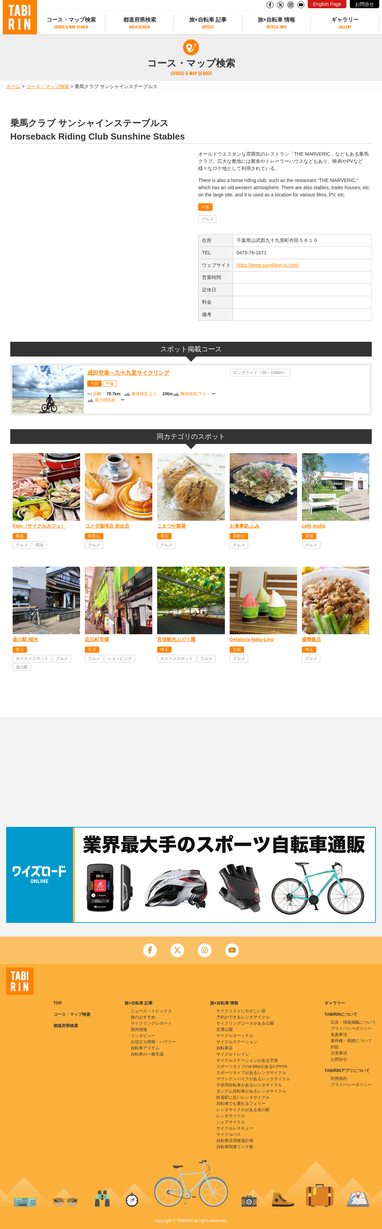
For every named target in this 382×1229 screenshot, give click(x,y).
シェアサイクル (230, 1122)
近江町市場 (97, 639)
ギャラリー (345, 20)
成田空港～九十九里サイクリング (128, 373)
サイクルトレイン (232, 1054)
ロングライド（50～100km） (260, 372)
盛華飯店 (311, 639)
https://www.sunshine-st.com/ (267, 265)
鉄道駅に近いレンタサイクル (243, 1097)
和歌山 (94, 536)
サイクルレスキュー (234, 1128)
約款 (335, 1047)
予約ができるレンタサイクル (243, 1017)
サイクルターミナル (234, 1035)
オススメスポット (32, 658)
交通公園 (224, 1029)
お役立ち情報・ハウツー (153, 1041)
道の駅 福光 (25, 639)
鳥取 (20, 536)
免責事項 (339, 1034)
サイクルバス (228, 1134)
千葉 (205, 207)
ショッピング (119, 658)
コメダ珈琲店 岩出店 (107, 526)
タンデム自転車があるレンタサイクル (251, 1091)
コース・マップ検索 (71, 20)
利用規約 (339, 1078)
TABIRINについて (340, 1014)
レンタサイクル (230, 1115)
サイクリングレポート (151, 1023)
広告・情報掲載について (353, 1022)
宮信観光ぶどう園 (176, 639)
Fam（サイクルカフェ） (39, 526)
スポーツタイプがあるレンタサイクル (251, 1072)
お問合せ (364, 4)
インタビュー (143, 1035)
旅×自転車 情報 (276, 20)
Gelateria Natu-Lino (252, 639)
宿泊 (39, 545)
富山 (20, 649)
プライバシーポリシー (351, 1028)
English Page (327, 4)
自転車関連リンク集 (234, 1146)
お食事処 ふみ (245, 526)
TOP (57, 1003)
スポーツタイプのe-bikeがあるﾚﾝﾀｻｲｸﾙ (251, 1066)
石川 (92, 649)
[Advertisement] (191, 772)
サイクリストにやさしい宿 (241, 1011)
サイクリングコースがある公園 (245, 1023)
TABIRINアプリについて (347, 1070)
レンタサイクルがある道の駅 (243, 1109)
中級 (110, 383)
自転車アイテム (145, 1048)
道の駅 (22, 667)
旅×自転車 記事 (208, 20)
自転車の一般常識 (147, 1054)
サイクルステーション (236, 1041)
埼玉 (164, 536)
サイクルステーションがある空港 (247, 1060)
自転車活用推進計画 (234, 1140)
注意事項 (339, 1053)
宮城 (309, 536)
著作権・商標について (351, 1040)
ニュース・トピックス (151, 1011)
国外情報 (139, 1029)
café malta (313, 526)
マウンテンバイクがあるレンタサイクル (253, 1078)
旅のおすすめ (143, 1017)
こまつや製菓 (171, 526)
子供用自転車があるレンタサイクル (249, 1085)
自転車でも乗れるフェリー (241, 1103)
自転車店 (224, 1048)
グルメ (207, 219)
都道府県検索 (139, 20)
